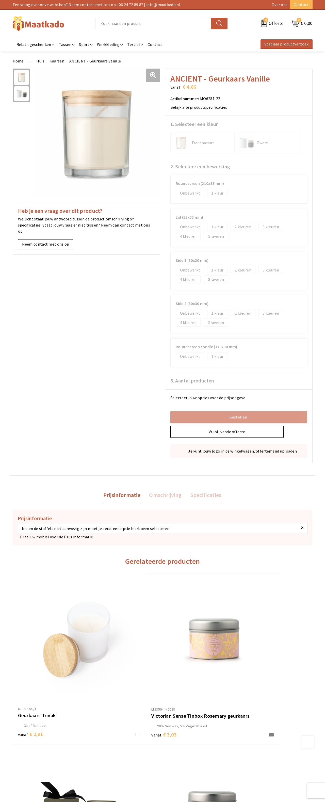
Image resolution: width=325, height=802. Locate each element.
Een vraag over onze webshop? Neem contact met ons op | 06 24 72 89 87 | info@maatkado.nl (96, 4)
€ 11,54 (182, 676)
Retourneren (176, 747)
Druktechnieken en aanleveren (116, 755)
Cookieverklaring (256, 739)
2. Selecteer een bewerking (200, 166)
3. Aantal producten (192, 380)
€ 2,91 (30, 676)
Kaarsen (57, 60)
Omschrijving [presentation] (165, 495)
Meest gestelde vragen (109, 739)
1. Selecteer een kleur (194, 124)
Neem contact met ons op (45, 244)
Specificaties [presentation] (204, 495)
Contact (301, 4)
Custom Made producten (111, 747)
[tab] (123, 495)
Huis (40, 60)
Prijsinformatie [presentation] (123, 495)
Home (18, 60)
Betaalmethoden (180, 739)
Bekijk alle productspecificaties (200, 107)
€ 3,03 (105, 683)
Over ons (279, 4)
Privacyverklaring (257, 747)
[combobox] (153, 23)
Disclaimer (251, 755)
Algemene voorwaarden (262, 731)
